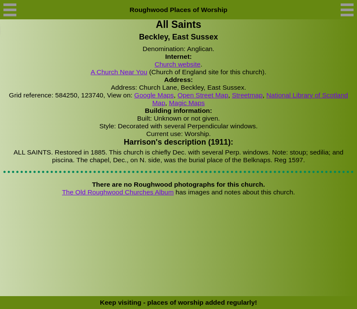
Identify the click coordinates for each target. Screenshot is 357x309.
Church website (178, 64)
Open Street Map (203, 95)
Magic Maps (187, 102)
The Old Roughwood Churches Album (118, 192)
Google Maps (154, 95)
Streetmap (247, 95)
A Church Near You (119, 72)
